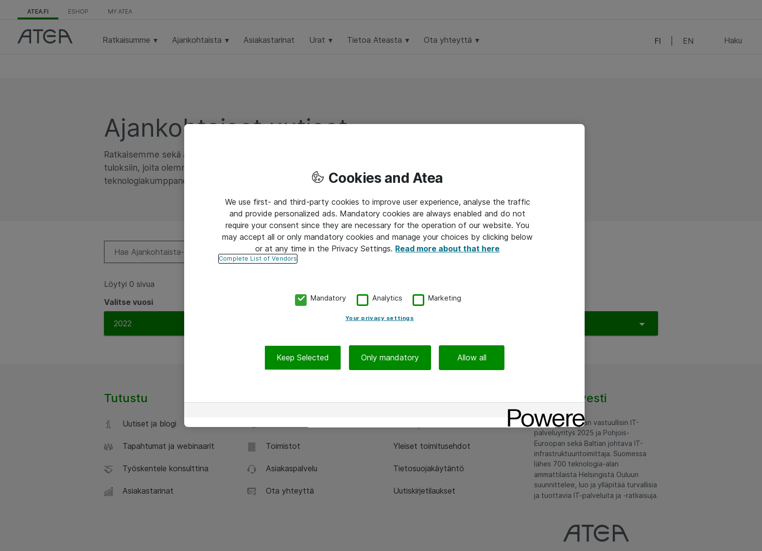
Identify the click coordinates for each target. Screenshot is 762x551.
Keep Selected (303, 357)
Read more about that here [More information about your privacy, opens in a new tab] (447, 248)
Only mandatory (390, 357)
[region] (384, 275)
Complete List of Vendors (258, 258)
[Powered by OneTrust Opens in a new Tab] (543, 411)
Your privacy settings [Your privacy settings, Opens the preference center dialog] (380, 318)
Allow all (471, 357)
